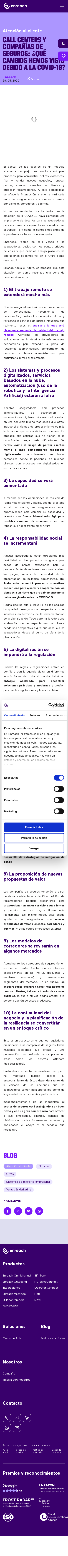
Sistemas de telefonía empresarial (28, 1182)
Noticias (44, 1166)
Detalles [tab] (35, 715)
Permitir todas (34, 827)
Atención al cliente (18, 1166)
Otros (10, 1174)
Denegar (34, 848)
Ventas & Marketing (18, 1189)
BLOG (10, 1155)
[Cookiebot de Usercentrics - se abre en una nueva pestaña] (48, 705)
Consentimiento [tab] (14, 715)
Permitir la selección (34, 837)
